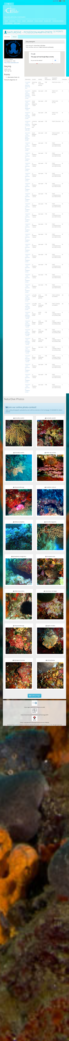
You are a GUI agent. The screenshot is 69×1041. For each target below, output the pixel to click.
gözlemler (30, 21)
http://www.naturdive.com (11, 62)
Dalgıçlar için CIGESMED (14, 17)
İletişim (15, 37)
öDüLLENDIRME (8, 23)
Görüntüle (7, 37)
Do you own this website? (36, 60)
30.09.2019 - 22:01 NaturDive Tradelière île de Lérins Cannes (28, 94)
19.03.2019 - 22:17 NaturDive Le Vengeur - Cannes (27, 358)
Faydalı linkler (39, 21)
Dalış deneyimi (30, 42)
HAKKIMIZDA (12, 21)
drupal (49, 725)
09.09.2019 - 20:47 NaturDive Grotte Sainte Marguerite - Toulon (27, 105)
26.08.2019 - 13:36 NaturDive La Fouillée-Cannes (27, 115)
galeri (24, 21)
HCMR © (17, 725)
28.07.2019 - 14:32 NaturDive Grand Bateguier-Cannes (27, 136)
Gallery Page (34, 696)
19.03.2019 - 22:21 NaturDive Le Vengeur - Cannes (27, 350)
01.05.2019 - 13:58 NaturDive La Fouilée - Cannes (27, 298)
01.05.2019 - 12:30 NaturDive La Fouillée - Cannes (27, 306)
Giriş (9, 3)
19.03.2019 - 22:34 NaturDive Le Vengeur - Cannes (27, 332)
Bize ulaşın (17, 23)
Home (6, 21)
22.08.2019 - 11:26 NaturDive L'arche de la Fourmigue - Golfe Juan (28, 126)
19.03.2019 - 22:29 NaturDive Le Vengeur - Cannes (27, 341)
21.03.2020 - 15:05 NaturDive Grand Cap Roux (27, 85)
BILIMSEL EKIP (47, 21)
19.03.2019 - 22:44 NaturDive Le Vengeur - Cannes (27, 324)
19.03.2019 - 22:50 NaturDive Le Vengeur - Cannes (27, 315)
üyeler (18, 21)
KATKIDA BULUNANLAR (58, 21)
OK (55, 60)
